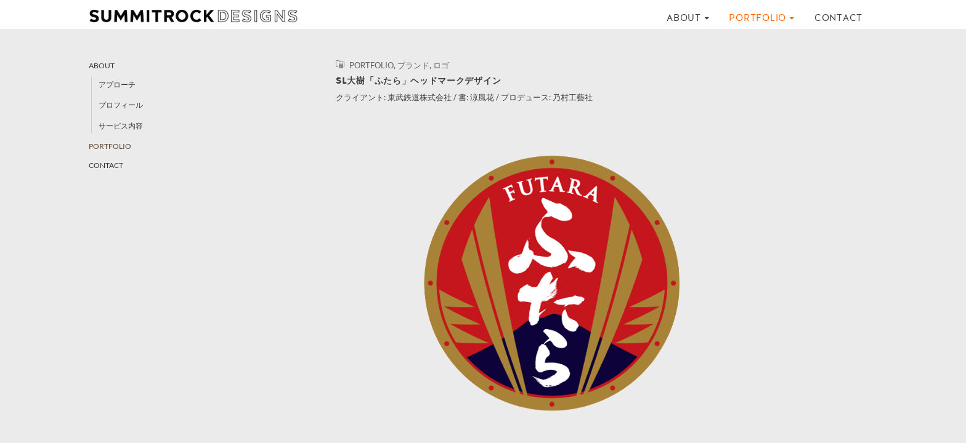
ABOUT (684, 18)
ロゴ (441, 65)
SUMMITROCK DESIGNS (199, 16)
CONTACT (838, 18)
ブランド (413, 65)
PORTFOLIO (757, 18)
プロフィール (121, 105)
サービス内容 (121, 125)
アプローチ (117, 84)
